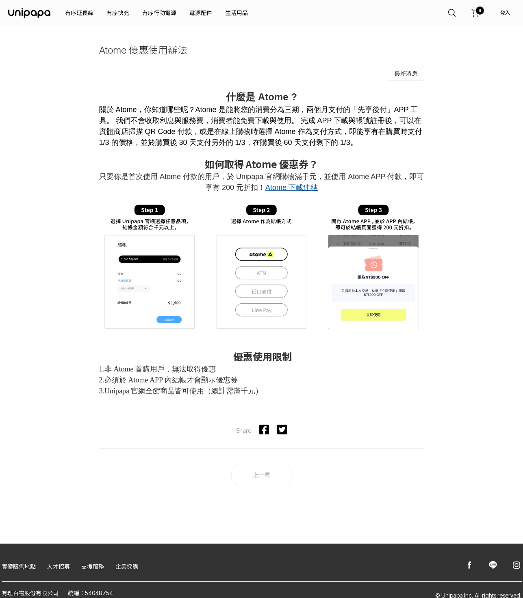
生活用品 (236, 12)
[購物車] (475, 13)
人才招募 (58, 566)
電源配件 (200, 12)
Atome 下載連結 (291, 188)
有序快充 (117, 12)
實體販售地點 (19, 566)
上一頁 (261, 474)
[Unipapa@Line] (493, 566)
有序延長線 (79, 12)
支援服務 (92, 566)
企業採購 (126, 566)
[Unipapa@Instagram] (516, 566)
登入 (505, 13)
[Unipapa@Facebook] (469, 566)
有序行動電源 (159, 12)
